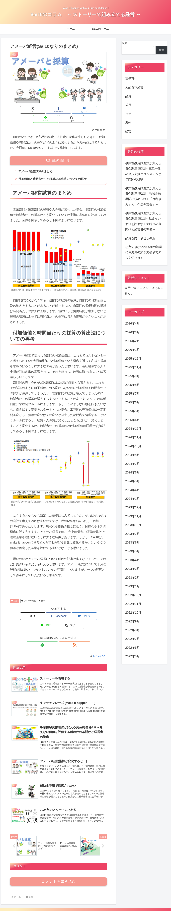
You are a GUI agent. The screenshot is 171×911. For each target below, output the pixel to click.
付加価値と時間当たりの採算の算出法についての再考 (55, 170)
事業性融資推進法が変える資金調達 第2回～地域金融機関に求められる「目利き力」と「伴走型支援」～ (143, 196)
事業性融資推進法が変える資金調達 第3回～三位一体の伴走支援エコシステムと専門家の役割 (143, 171)
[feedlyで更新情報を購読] (54, 627)
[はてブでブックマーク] (58, 110)
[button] (91, 110)
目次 (55, 151)
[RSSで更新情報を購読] (62, 627)
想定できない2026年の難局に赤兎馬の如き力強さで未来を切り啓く (143, 252)
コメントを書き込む (58, 870)
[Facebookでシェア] (42, 110)
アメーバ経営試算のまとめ (37, 162)
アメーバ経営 (28, 592)
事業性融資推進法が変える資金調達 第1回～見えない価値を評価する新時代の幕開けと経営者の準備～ (143, 221)
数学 (42, 592)
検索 (125, 43)
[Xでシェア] (26, 110)
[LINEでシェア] (74, 110)
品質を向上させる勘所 (140, 238)
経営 (14, 592)
